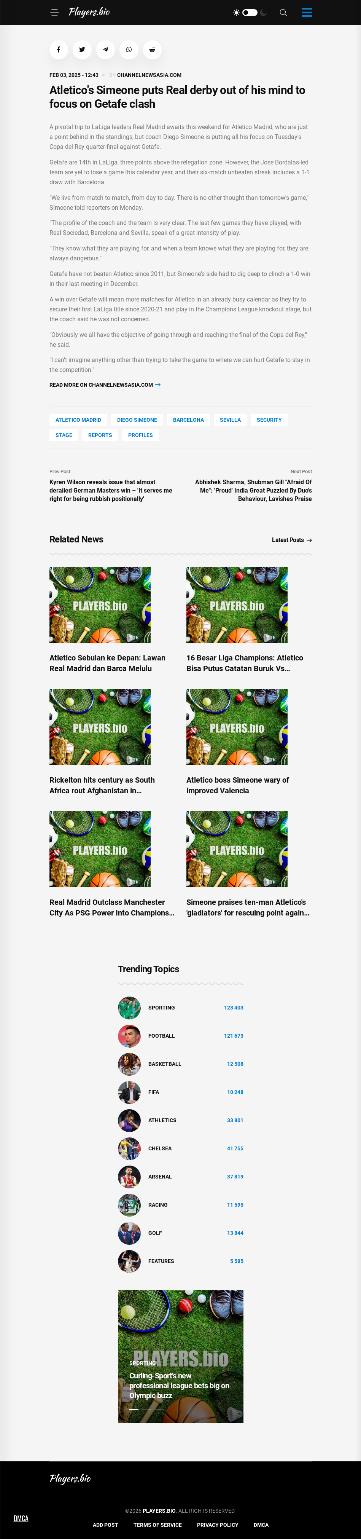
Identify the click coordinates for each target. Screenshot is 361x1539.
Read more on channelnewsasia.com (105, 385)
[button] (58, 49)
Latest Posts (292, 540)
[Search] (283, 12)
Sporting (161, 1008)
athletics (162, 1121)
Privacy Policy (218, 1525)
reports (100, 435)
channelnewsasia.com (149, 75)
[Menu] (54, 13)
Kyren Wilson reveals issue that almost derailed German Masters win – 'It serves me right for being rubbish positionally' (110, 490)
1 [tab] (133, 1409)
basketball (164, 1064)
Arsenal (160, 1177)
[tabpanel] (180, 1356)
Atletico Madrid (78, 420)
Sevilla (230, 420)
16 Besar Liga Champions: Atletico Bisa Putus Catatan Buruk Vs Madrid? (244, 668)
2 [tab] (146, 1409)
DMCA (261, 1525)
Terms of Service (158, 1525)
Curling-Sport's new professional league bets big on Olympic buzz (179, 1385)
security (269, 420)
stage (64, 435)
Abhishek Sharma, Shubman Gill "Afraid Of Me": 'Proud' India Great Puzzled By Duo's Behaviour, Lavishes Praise (253, 490)
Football (161, 1036)
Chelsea (160, 1149)
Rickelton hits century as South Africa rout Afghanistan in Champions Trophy (102, 790)
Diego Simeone (137, 420)
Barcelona (188, 420)
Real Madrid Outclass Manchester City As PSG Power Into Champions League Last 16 (109, 913)
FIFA (153, 1092)
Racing (158, 1205)
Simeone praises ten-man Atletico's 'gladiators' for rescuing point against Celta (248, 913)
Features (161, 1261)
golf (155, 1233)
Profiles (140, 435)
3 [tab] (159, 1409)
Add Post (105, 1525)
